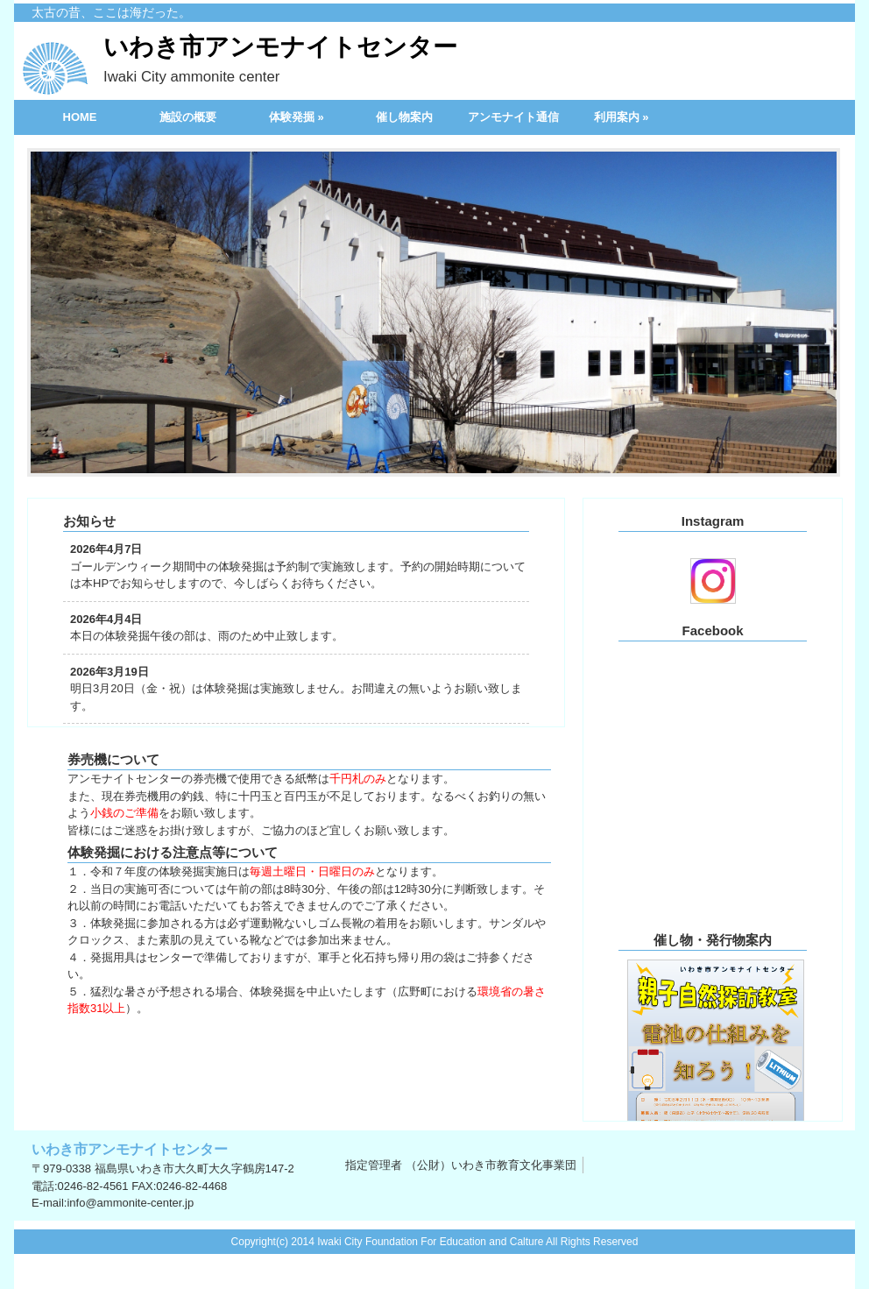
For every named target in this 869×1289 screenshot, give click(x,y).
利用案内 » (621, 117)
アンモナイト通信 (513, 117)
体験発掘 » (296, 117)
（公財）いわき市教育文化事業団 (491, 1165)
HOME (80, 117)
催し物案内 (404, 117)
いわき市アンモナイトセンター (280, 60)
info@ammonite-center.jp (130, 1202)
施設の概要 (187, 117)
